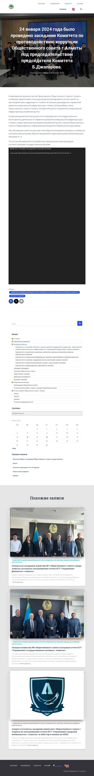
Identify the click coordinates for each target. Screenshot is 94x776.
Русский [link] (80, 3)
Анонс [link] (15, 463)
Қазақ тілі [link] (68, 3)
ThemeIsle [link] (82, 771)
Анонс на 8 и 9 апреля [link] (20, 471)
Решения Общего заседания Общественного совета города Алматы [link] (38, 459)
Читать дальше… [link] (18, 582)
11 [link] (67, 433)
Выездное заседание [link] (17, 296)
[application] (47, 216)
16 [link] (47, 437)
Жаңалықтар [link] (54, 3)
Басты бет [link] (41, 3)
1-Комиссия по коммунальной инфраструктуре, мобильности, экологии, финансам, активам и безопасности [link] (44, 292)
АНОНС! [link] (15, 476)
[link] (11, 6)
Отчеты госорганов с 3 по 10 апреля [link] (26, 467)
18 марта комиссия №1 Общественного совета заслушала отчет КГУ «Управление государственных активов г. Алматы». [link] (47, 648)
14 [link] (27, 437)
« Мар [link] (14, 448)
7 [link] (27, 433)
